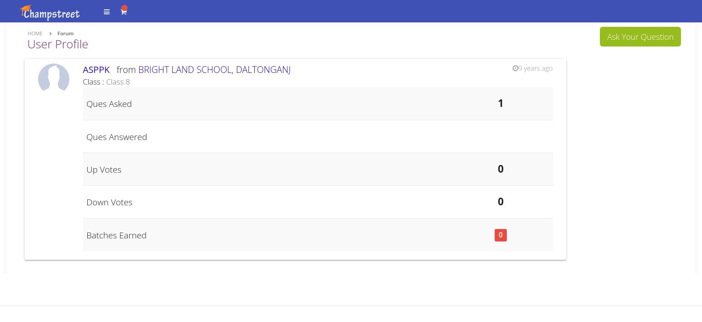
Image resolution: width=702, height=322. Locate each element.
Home (35, 33)
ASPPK (98, 70)
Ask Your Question (640, 36)
